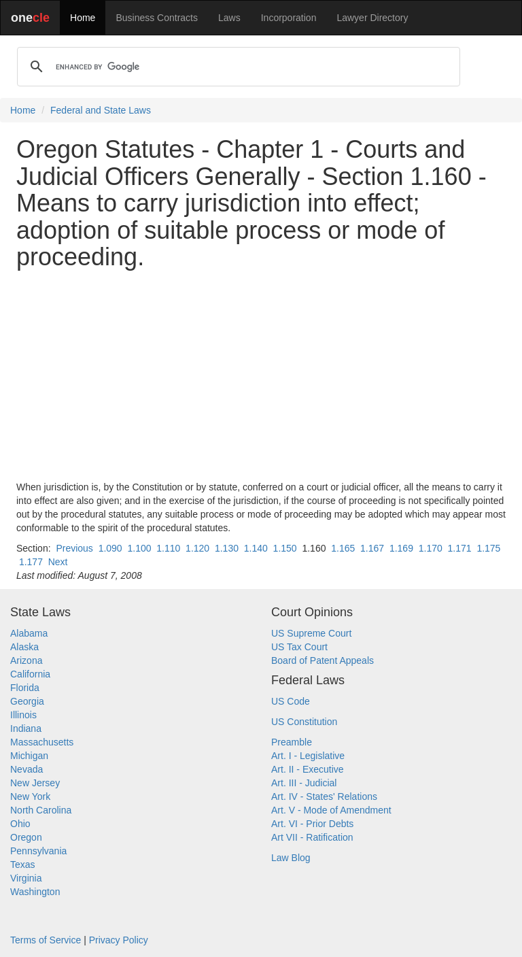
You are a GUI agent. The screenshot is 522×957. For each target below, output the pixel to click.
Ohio (20, 823)
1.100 (139, 548)
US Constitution (304, 721)
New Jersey (35, 782)
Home (82, 17)
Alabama (29, 633)
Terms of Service (45, 940)
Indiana (25, 728)
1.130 (227, 548)
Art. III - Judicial (303, 782)
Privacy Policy (118, 940)
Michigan (29, 755)
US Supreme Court (311, 633)
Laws (229, 17)
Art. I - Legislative (308, 755)
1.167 (372, 548)
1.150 (285, 548)
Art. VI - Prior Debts (312, 823)
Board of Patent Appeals (322, 660)
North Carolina (40, 810)
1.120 (197, 548)
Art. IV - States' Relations (324, 796)
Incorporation (289, 17)
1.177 (31, 561)
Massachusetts (41, 742)
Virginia (25, 878)
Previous (74, 548)
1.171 (460, 548)
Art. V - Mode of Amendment (331, 810)
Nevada (26, 769)
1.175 (488, 548)
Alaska (24, 646)
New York (30, 796)
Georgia (27, 701)
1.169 (401, 548)
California (30, 674)
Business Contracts (157, 17)
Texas (22, 864)
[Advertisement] (261, 375)
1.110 (168, 548)
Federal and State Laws (100, 110)
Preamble (291, 742)
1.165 (343, 548)
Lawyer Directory (372, 17)
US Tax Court (299, 646)
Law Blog (291, 857)
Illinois (23, 714)
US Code (290, 701)
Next (58, 561)
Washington (35, 891)
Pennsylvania (38, 850)
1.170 (430, 548)
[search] (236, 66)
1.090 (110, 548)
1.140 (256, 548)
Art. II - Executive (307, 769)
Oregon (26, 837)
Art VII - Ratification (312, 837)
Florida (24, 687)
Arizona (26, 660)
